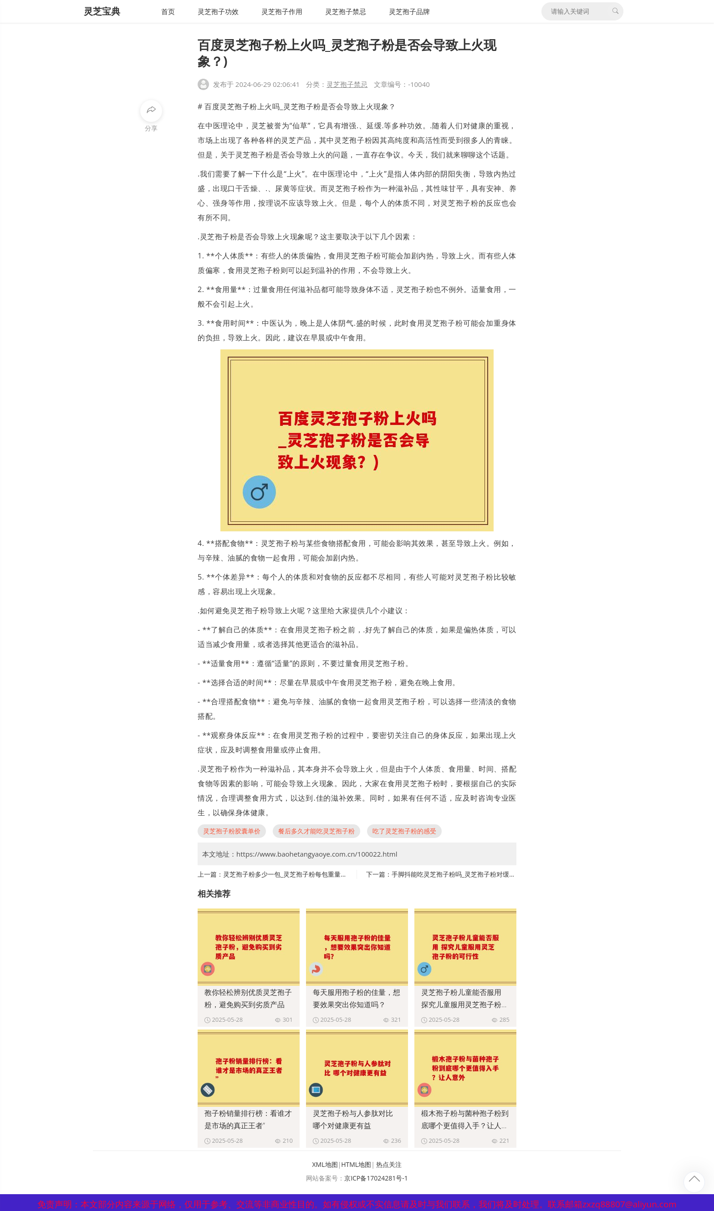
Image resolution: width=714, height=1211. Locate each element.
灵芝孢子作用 (281, 11)
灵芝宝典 (102, 11)
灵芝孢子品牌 (409, 11)
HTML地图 (356, 1164)
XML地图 (325, 1164)
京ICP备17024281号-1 (376, 1178)
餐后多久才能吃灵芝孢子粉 (316, 831)
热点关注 (389, 1164)
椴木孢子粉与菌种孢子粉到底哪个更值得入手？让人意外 (465, 1125)
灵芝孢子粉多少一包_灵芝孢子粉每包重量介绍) (289, 874)
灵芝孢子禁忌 (345, 11)
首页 (168, 11)
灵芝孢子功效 (218, 11)
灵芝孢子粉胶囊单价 (231, 831)
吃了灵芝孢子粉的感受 (404, 831)
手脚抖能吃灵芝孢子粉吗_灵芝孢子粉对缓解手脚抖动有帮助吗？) (483, 874)
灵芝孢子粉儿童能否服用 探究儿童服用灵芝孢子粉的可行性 (465, 1004)
